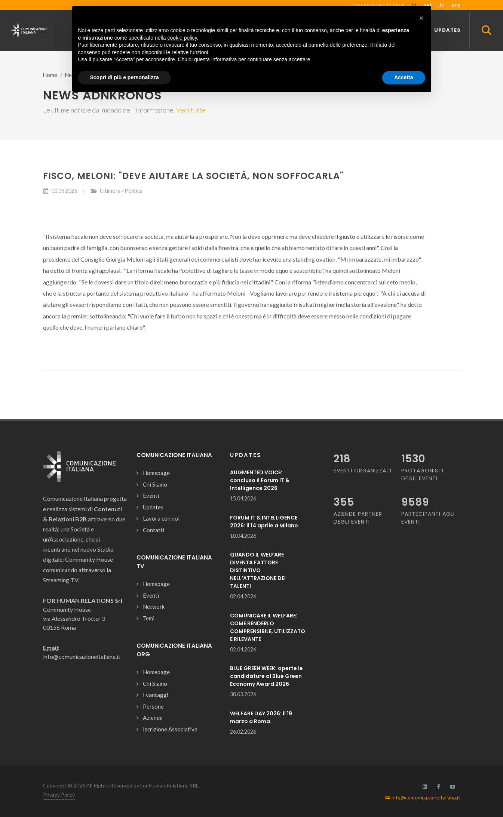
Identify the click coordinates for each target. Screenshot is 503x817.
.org (455, 5)
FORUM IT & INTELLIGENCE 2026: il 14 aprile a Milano (264, 521)
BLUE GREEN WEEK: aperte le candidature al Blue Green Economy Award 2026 (266, 676)
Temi (148, 618)
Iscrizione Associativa (170, 729)
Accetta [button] (403, 77)
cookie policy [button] (182, 38)
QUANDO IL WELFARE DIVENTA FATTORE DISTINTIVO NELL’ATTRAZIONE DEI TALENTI (258, 570)
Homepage (156, 472)
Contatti (153, 530)
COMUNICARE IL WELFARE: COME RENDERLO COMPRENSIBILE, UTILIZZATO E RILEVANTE (267, 627)
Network (154, 606)
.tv (441, 5)
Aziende (153, 717)
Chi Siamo (155, 484)
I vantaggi (155, 694)
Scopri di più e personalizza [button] (124, 77)
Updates (153, 507)
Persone (153, 706)
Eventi (151, 495)
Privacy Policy (59, 795)
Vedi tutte (191, 110)
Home (50, 75)
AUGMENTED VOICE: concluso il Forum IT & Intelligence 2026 (259, 480)
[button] (421, 18)
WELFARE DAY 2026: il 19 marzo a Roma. (261, 717)
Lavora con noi (161, 518)
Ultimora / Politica (121, 191)
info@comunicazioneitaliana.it (422, 797)
